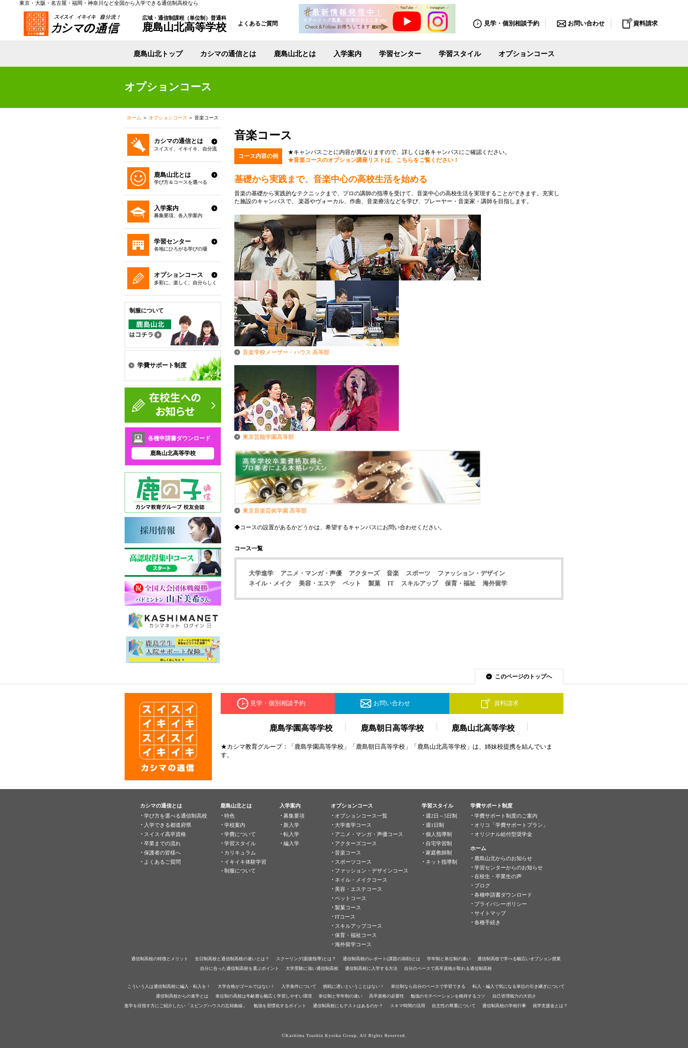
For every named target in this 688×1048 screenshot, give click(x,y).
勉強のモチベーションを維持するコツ (448, 996)
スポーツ (418, 573)
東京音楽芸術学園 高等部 (275, 510)
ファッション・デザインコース (371, 871)
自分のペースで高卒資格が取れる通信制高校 (448, 968)
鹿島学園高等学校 (301, 728)
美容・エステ (317, 583)
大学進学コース (353, 825)
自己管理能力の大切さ (514, 996)
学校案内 (234, 825)
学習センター (400, 53)
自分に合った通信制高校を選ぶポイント (239, 968)
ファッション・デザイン (471, 573)
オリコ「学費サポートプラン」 (511, 825)
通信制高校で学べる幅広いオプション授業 (519, 958)
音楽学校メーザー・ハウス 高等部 (286, 352)
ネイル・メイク (270, 583)
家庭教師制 (439, 853)
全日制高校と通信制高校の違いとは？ (232, 958)
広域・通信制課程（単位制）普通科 (184, 23)
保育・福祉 (460, 583)
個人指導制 (439, 834)
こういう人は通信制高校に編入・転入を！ (169, 986)
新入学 (291, 825)
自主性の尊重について (454, 1005)
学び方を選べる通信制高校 (175, 816)
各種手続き (487, 922)
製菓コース (348, 907)
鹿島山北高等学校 (173, 453)
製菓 (374, 583)
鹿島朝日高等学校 (392, 728)
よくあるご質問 (258, 23)
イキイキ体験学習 (245, 862)
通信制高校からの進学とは (182, 996)
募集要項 (294, 816)
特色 (229, 816)
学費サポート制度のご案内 (506, 816)
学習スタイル (460, 53)
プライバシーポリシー (500, 904)
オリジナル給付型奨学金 (503, 834)
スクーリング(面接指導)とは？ (306, 958)
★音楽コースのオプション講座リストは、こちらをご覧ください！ (373, 160)
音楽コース (348, 853)
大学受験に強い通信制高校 (312, 968)
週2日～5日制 (441, 816)
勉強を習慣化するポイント (280, 1005)
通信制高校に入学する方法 (371, 968)
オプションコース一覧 (361, 816)
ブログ (482, 886)
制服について (240, 871)
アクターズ (364, 573)
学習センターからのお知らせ (508, 868)
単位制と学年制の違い (340, 996)
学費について (240, 834)
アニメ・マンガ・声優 (311, 573)
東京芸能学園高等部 (268, 437)
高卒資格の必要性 (386, 996)
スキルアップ (419, 583)
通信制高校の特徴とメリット (159, 958)
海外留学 (495, 583)
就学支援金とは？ (550, 1005)
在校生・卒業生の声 (498, 876)
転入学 (291, 834)
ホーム (134, 117)
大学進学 (261, 573)
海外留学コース (353, 944)
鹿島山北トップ (158, 53)
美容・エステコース (358, 889)
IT (390, 583)
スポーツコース (353, 862)
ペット (352, 583)
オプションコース (168, 117)
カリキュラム (240, 853)
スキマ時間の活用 (407, 1005)
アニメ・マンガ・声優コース (369, 834)
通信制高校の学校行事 (504, 1005)
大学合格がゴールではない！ (246, 986)
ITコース (345, 917)
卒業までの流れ (162, 843)
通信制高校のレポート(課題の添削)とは (381, 958)
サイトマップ (490, 913)
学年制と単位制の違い (449, 958)
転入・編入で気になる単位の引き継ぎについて (519, 986)
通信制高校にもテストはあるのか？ (348, 1005)
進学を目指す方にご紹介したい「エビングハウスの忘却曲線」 (185, 1005)
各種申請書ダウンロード (503, 895)
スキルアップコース (358, 926)
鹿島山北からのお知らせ (503, 858)
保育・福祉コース (356, 935)
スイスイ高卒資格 (165, 834)
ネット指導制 (441, 862)
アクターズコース (356, 843)
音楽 (393, 573)
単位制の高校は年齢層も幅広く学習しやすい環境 (263, 996)
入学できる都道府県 (167, 825)
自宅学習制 (439, 843)
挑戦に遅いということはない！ (353, 986)
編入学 (291, 843)
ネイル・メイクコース (361, 880)
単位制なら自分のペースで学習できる (428, 986)
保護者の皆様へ (162, 853)
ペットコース (350, 898)
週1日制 (435, 825)
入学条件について (298, 986)
